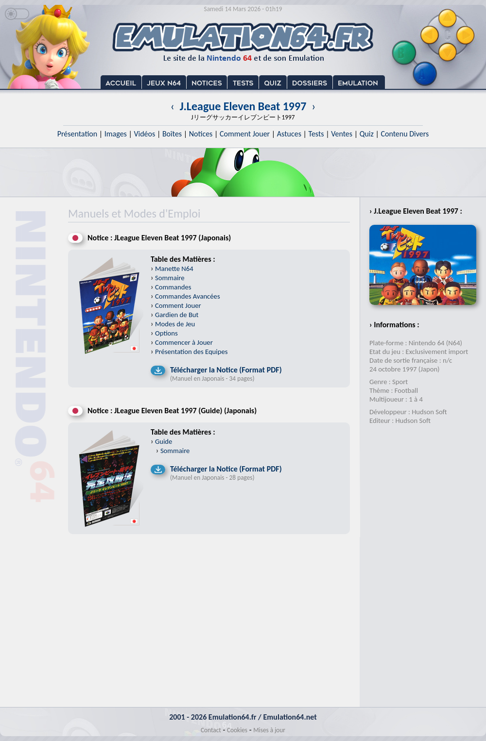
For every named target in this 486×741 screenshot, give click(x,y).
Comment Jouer (245, 133)
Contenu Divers (405, 133)
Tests (316, 133)
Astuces (289, 133)
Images (115, 133)
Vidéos (144, 133)
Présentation (77, 133)
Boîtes (172, 133)
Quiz (367, 133)
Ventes (341, 133)
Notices (201, 133)
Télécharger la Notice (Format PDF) (226, 369)
